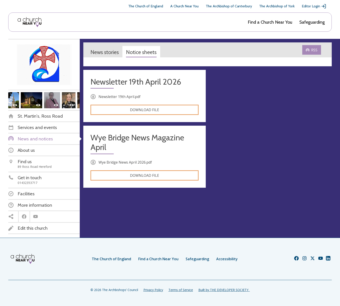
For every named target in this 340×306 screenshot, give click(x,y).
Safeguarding (312, 22)
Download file (144, 109)
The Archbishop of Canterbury (229, 6)
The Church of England (145, 6)
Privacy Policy (153, 290)
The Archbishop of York (277, 6)
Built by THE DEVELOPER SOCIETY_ (224, 290)
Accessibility (227, 258)
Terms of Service (180, 290)
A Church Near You (184, 6)
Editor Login (314, 6)
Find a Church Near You (270, 22)
